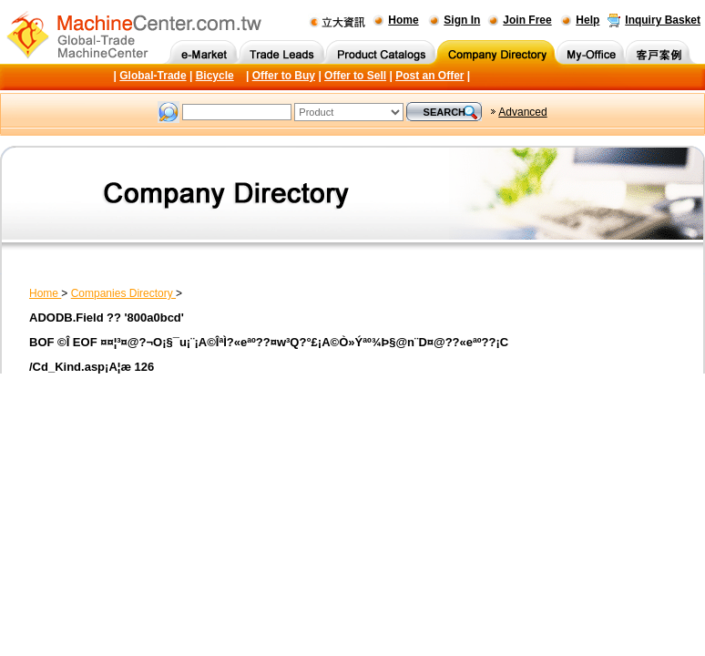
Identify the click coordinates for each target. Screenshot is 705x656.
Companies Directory (123, 293)
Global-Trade (152, 75)
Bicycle (215, 75)
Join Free (527, 20)
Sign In (462, 20)
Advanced (522, 112)
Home (403, 20)
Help (587, 20)
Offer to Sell (355, 75)
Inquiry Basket (662, 20)
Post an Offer (429, 75)
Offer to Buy (283, 75)
